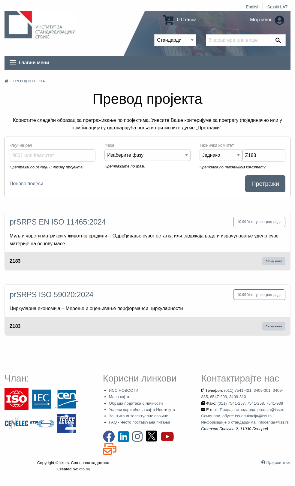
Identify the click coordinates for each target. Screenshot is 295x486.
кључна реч (21, 145)
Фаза (109, 145)
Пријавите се (278, 462)
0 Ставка (180, 19)
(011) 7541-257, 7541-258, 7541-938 (250, 403)
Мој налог (267, 19)
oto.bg (84, 469)
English (253, 7)
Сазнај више (274, 261)
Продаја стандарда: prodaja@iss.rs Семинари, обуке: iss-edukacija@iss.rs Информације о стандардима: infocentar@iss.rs (245, 416)
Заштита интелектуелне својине (138, 416)
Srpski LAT (277, 7)
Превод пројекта (29, 81)
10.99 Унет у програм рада (259, 222)
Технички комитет (217, 145)
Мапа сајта (119, 396)
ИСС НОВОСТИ (123, 390)
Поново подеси (26, 183)
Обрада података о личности (136, 403)
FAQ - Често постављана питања (139, 422)
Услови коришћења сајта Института (142, 409)
